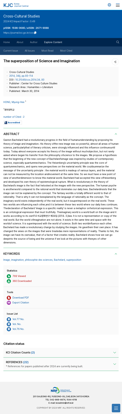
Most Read (47, 50)
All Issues (30, 50)
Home (6, 42)
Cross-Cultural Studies (21, 16)
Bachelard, (60, 259)
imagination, (17, 259)
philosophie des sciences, (39, 259)
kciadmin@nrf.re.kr (64, 403)
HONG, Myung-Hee (13, 102)
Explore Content (53, 42)
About (20, 42)
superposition (73, 259)
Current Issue (10, 50)
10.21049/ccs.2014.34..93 (29, 79)
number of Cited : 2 (13, 116)
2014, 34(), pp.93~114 (21, 75)
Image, (7, 259)
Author (33, 42)
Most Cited (66, 50)
